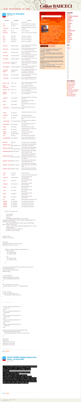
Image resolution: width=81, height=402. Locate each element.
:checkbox (5, 184)
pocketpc (70, 33)
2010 (68, 70)
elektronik (70, 20)
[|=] (7, 156)
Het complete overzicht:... (72, 91)
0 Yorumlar (6, 351)
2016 (68, 61)
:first (4, 36)
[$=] (7, 151)
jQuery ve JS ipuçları (15, 14)
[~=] (7, 164)
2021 (68, 55)
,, (5, 32)
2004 (68, 78)
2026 (73, 47)
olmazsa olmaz (71, 30)
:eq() (5, 98)
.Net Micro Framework (73, 16)
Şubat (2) (69, 48)
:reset (4, 190)
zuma (41, 53)
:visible (4, 133)
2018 (68, 59)
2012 (68, 67)
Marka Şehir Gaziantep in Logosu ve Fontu (50, 48)
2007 (68, 74)
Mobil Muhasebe (71, 95)
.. (6, 28)
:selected (5, 204)
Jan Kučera (70, 92)
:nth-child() (5, 58)
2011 (68, 68)
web (69, 40)
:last (4, 38)
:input (4, 173)
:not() (6, 107)
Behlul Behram (71, 85)
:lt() (4, 104)
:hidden (4, 132)
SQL (69, 36)
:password (5, 177)
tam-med (70, 39)
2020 (68, 56)
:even (4, 39)
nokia (69, 29)
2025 (68, 49)
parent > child (6, 83)
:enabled (5, 201)
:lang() (6, 138)
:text (4, 175)
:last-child (5, 52)
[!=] (7, 148)
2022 (68, 53)
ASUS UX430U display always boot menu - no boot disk (21, 358)
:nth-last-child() (6, 62)
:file (3, 199)
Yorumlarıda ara (46, 18)
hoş (69, 22)
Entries (44, 20)
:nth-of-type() (6, 66)
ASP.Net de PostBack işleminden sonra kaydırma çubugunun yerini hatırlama (51, 65)
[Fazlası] (48, 51)
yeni (69, 42)
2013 (68, 66)
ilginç (69, 24)
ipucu (69, 26)
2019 (68, 57)
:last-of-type (5, 55)
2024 (68, 50)
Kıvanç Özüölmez (72, 82)
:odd (4, 41)
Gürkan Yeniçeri (71, 84)
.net (69, 14)
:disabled (5, 203)
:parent (4, 129)
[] (5, 142)
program (70, 35)
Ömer (41, 66)
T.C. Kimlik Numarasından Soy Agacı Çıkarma (51, 56)
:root (4, 135)
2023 (68, 52)
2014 (68, 64)
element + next (6, 89)
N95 (69, 27)
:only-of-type (6, 78)
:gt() (4, 101)
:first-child (5, 45)
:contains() (6, 121)
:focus (4, 117)
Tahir (41, 50)
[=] (6, 144)
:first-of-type (5, 49)
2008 (68, 72)
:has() (6, 124)
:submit (4, 187)
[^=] (7, 160)
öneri (69, 32)
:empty (4, 126)
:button (4, 193)
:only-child (5, 74)
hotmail (70, 23)
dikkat (69, 19)
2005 (68, 77)
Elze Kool (70, 88)
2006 (68, 75)
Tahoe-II (70, 38)
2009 (68, 71)
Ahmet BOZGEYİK (72, 94)
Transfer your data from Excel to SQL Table (50, 60)
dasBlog (70, 17)
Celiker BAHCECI (56, 6)
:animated (5, 115)
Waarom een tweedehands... (73, 89)
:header (4, 112)
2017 (68, 60)
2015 (68, 63)
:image (4, 197)
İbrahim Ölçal (71, 87)
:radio (4, 180)
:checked (5, 206)
